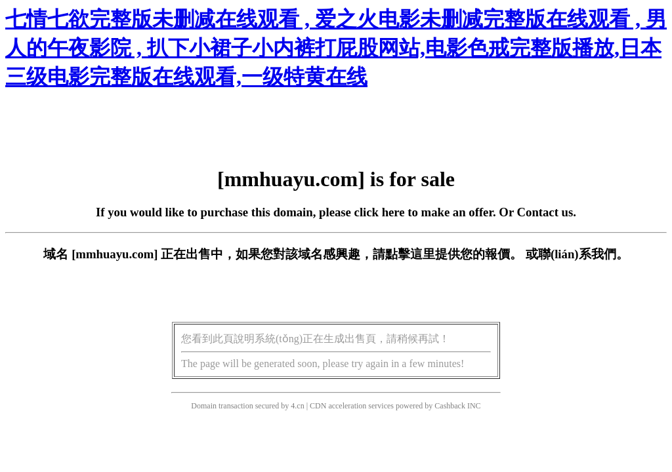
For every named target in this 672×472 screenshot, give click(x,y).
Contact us (545, 212)
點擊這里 (410, 254)
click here (379, 212)
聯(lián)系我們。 (583, 254)
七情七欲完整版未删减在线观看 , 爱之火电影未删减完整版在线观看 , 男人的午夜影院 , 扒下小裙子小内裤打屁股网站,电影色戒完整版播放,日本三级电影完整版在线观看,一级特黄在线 (336, 47)
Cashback (449, 405)
